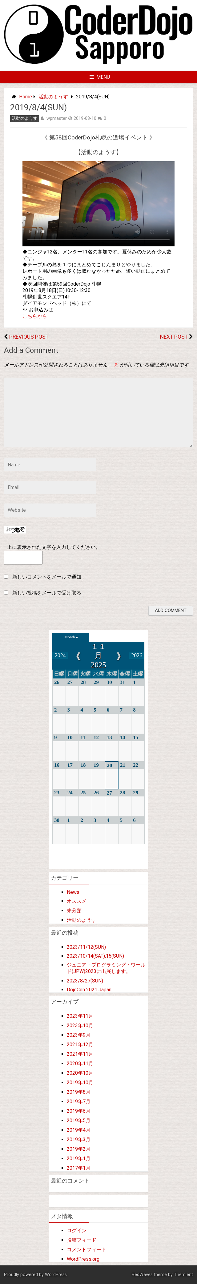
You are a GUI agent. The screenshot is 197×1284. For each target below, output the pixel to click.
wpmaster (56, 118)
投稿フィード (81, 1240)
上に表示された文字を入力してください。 (54, 547)
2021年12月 (80, 1044)
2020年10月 (80, 1073)
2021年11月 (80, 1054)
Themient (183, 1274)
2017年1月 (78, 1168)
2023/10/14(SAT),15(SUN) (95, 956)
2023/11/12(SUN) (86, 947)
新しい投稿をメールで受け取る (46, 593)
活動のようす (53, 97)
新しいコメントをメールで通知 (46, 577)
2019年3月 (78, 1139)
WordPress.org (83, 1259)
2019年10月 (80, 1082)
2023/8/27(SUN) (85, 981)
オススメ (76, 901)
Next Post (174, 337)
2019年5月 (78, 1120)
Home (25, 97)
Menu (100, 77)
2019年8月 (78, 1092)
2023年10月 (80, 1025)
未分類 (74, 911)
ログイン (76, 1230)
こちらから (34, 316)
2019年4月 (78, 1130)
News (73, 892)
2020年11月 (80, 1063)
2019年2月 (78, 1149)
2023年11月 (80, 1016)
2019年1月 (78, 1158)
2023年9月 (78, 1035)
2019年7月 (78, 1101)
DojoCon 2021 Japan (89, 990)
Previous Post (29, 337)
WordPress (56, 1274)
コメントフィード (86, 1249)
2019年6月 (78, 1111)
